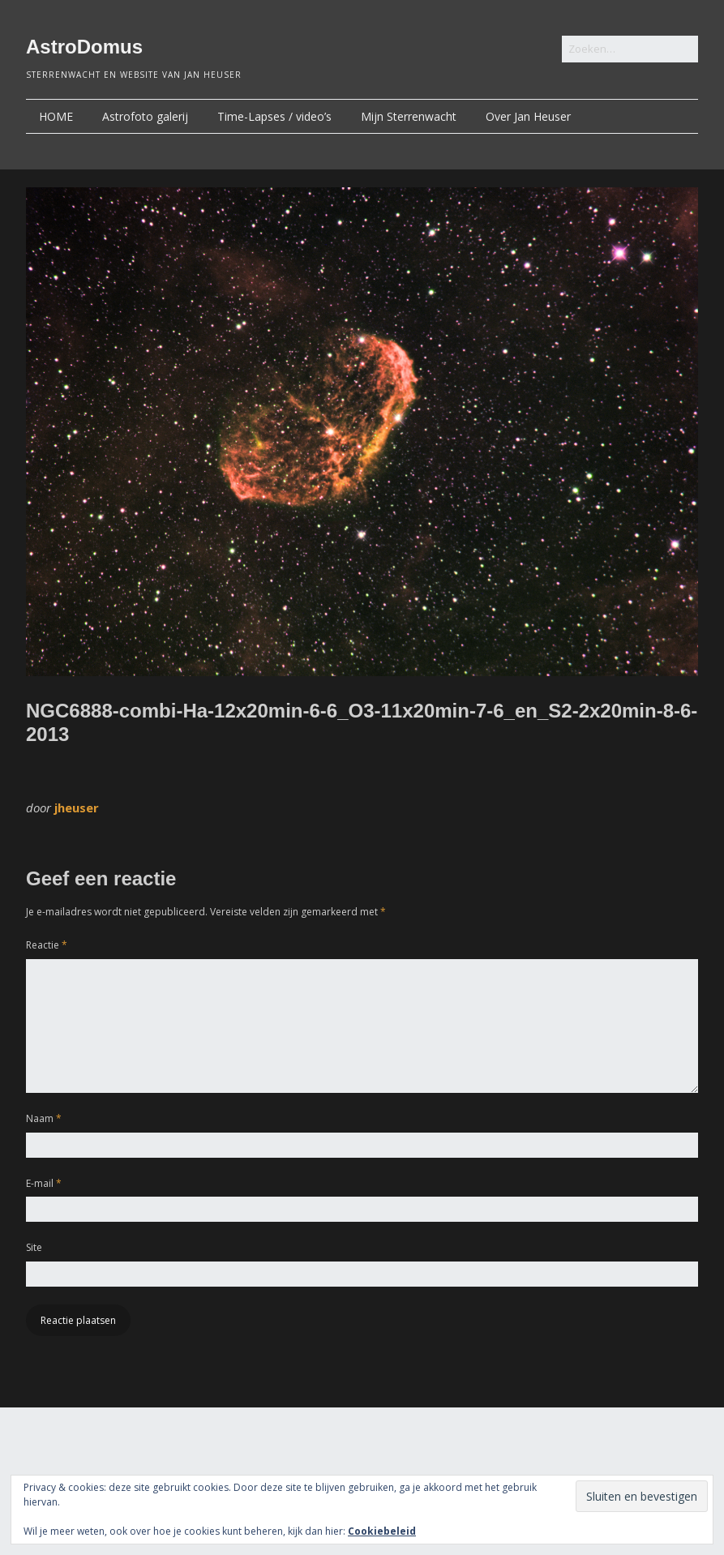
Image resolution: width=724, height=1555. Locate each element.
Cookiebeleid (382, 1531)
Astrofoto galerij (145, 116)
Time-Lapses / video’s (274, 116)
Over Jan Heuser (528, 116)
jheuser (76, 807)
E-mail (44, 1183)
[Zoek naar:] (630, 49)
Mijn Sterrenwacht (408, 116)
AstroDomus (84, 47)
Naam (44, 1118)
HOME (56, 116)
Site (34, 1247)
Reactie (46, 945)
